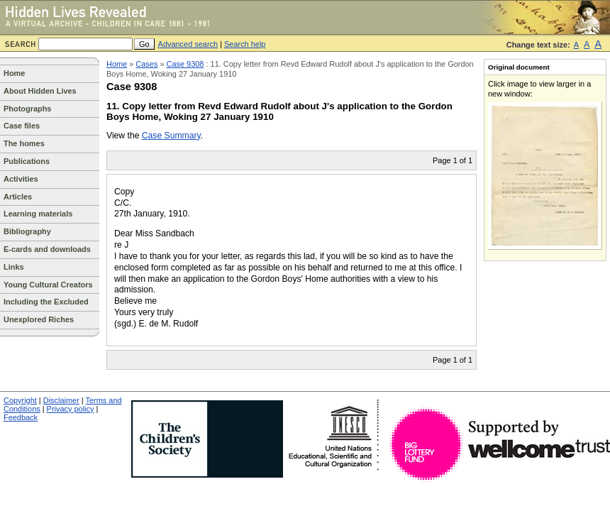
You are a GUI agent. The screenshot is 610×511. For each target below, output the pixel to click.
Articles (18, 196)
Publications (27, 161)
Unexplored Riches (39, 319)
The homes (24, 143)
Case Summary (171, 136)
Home (14, 73)
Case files (22, 125)
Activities (21, 179)
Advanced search (188, 44)
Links (14, 267)
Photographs (27, 108)
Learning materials (38, 213)
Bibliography (27, 231)
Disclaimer (61, 400)
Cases (146, 64)
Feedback (21, 417)
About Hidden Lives (40, 91)
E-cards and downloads (47, 249)
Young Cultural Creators (48, 284)
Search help (244, 44)
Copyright (20, 400)
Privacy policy (70, 409)
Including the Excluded (46, 301)
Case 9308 (185, 64)
